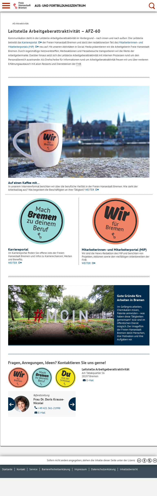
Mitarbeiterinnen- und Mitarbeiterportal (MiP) (114, 249)
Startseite (7, 469)
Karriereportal (29, 42)
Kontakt (21, 469)
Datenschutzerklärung (103, 469)
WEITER (89, 189)
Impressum (80, 469)
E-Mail (88, 380)
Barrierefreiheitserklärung (56, 469)
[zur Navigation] (6, 5)
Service (33, 469)
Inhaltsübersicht (129, 469)
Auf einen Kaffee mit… (24, 183)
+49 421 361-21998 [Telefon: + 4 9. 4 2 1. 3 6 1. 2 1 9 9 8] (46, 408)
